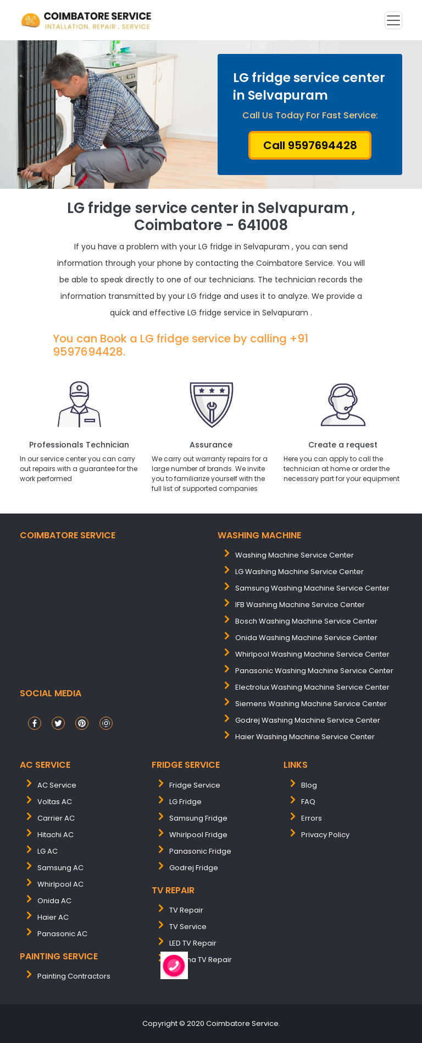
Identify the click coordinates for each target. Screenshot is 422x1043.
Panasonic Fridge (200, 851)
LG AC (47, 851)
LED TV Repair (192, 943)
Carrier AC (56, 818)
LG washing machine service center (299, 571)
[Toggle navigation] (393, 20)
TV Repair (186, 910)
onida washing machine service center (306, 637)
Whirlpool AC (60, 884)
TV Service (188, 926)
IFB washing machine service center (300, 604)
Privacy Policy (325, 834)
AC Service (56, 785)
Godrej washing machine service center (307, 720)
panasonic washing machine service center (314, 670)
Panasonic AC (62, 934)
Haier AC (53, 917)
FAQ (308, 801)
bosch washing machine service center (306, 621)
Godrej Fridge (193, 867)
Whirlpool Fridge (198, 834)
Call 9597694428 (310, 145)
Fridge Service (194, 785)
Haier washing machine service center (305, 736)
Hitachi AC (55, 834)
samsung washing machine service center (312, 588)
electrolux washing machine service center (312, 687)
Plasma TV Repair (200, 959)
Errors (311, 818)
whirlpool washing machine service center (312, 654)
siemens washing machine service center (311, 703)
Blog (309, 785)
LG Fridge (185, 801)
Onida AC (54, 900)
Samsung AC (60, 867)
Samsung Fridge (198, 818)
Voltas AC (54, 801)
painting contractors (73, 976)
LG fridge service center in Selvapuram (309, 86)
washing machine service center (294, 555)
